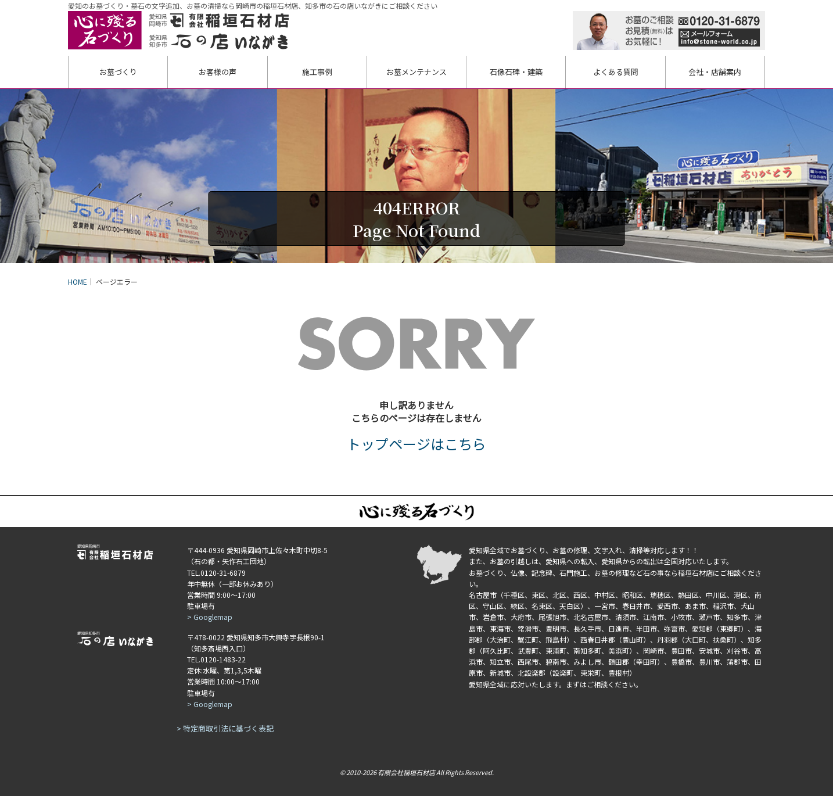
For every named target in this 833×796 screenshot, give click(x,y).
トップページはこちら (416, 443)
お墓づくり (118, 71)
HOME (77, 281)
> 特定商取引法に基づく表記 (225, 728)
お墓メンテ (416, 71)
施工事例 (317, 71)
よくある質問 (615, 71)
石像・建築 (516, 71)
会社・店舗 (714, 71)
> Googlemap (209, 617)
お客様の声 (217, 71)
